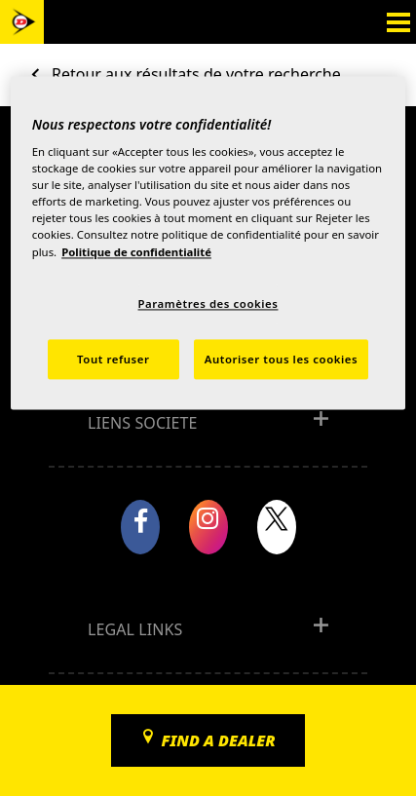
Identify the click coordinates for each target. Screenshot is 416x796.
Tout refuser (113, 359)
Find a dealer (218, 740)
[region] (208, 243)
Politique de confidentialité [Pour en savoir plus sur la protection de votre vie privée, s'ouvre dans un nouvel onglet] (136, 252)
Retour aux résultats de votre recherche (196, 74)
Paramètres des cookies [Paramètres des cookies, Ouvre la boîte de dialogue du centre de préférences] (208, 303)
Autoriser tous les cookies (281, 359)
